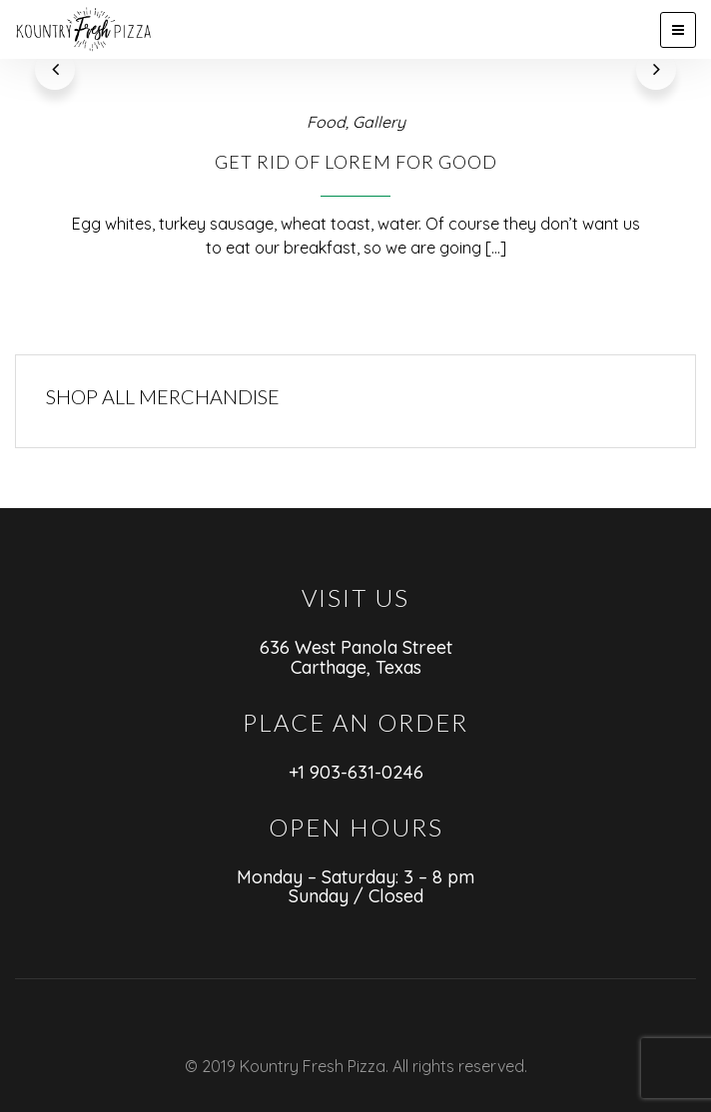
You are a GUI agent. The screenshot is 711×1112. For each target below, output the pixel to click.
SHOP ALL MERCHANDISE (163, 355)
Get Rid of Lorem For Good (356, 121)
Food (326, 81)
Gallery (379, 81)
